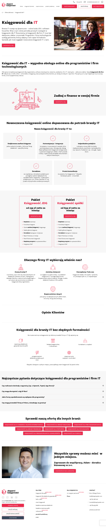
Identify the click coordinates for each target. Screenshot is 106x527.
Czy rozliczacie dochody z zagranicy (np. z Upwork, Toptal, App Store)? (28, 386)
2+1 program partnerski (73, 494)
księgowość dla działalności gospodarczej (46, 497)
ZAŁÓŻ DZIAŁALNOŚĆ (12, 515)
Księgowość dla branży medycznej (75, 425)
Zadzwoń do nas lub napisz (65, 472)
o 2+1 (37, 520)
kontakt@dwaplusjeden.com (96, 504)
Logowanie (13, 520)
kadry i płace (39, 501)
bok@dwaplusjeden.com (95, 497)
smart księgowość (40, 504)
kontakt (58, 6)
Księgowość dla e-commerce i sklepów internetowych (38, 425)
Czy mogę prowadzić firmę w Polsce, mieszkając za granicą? (24, 403)
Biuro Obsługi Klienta (94, 494)
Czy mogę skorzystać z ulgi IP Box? (15, 391)
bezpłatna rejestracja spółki (43, 511)
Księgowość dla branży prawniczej (57, 430)
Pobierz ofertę (13, 507)
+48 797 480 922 (93, 501)
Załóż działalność (69, 6)
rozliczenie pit (39, 514)
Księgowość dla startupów (84, 430)
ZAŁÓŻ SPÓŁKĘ (12, 511)
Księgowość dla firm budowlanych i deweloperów (54, 434)
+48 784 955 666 (93, 507)
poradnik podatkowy (49, 6)
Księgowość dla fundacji (86, 434)
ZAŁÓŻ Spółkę (84, 6)
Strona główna (2, 12)
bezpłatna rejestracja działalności (44, 507)
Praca (68, 497)
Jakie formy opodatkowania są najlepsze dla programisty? (23, 397)
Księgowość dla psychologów (21, 434)
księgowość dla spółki (41, 494)
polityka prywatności (94, 512)
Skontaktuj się (9, 45)
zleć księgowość (98, 6)
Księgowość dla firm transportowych (25, 430)
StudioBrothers (14, 503)
